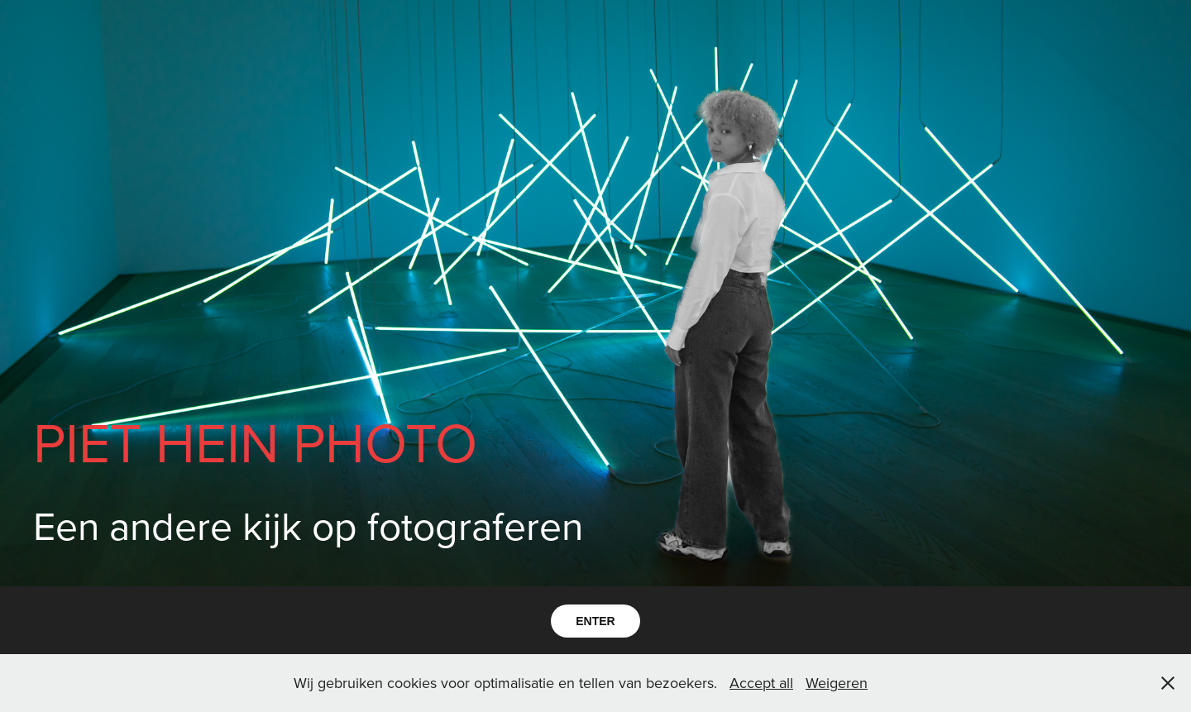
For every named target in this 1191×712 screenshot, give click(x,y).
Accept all (761, 682)
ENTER (595, 621)
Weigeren (837, 682)
